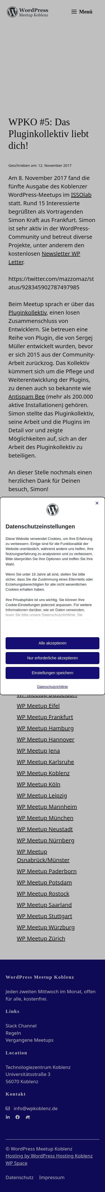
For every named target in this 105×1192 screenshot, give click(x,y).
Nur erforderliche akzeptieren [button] (52, 658)
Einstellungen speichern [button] (52, 673)
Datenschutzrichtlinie (52, 687)
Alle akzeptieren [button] (53, 643)
